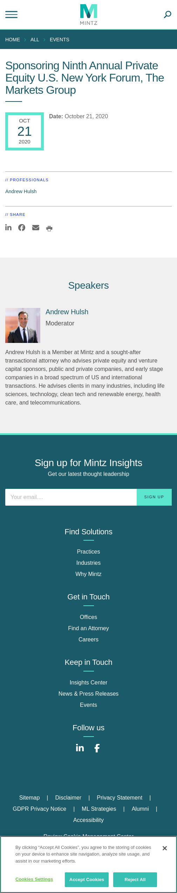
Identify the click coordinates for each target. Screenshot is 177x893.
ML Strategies (99, 809)
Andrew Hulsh (21, 191)
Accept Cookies (86, 879)
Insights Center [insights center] (89, 682)
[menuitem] (14, 39)
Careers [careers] (88, 639)
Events (59, 39)
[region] (88, 864)
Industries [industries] (88, 563)
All (34, 39)
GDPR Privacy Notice (39, 809)
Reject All (135, 879)
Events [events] (88, 705)
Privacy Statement (119, 798)
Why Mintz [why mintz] (88, 574)
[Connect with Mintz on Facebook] (97, 752)
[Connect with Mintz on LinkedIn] (80, 752)
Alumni (140, 809)
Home (12, 39)
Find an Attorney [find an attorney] (88, 628)
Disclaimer (68, 798)
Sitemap (29, 798)
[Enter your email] (88, 497)
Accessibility (88, 820)
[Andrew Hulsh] (22, 325)
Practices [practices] (88, 552)
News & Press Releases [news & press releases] (89, 694)
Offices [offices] (88, 617)
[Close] (164, 848)
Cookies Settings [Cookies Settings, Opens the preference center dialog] (34, 879)
